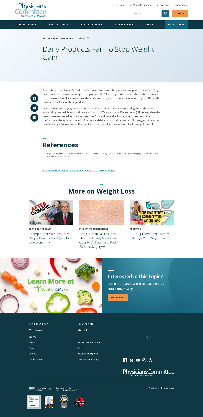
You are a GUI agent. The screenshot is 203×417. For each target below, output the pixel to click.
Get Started (118, 297)
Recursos (87, 353)
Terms (168, 388)
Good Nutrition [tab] (27, 24)
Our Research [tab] (126, 24)
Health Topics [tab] (60, 24)
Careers (81, 348)
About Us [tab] (181, 5)
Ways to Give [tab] (176, 24)
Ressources (89, 359)
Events (32, 342)
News (32, 336)
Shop (31, 348)
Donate (180, 13)
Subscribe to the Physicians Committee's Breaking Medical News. (79, 170)
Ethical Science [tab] (93, 24)
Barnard (89, 342)
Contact (33, 353)
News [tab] (151, 24)
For (140, 4)
